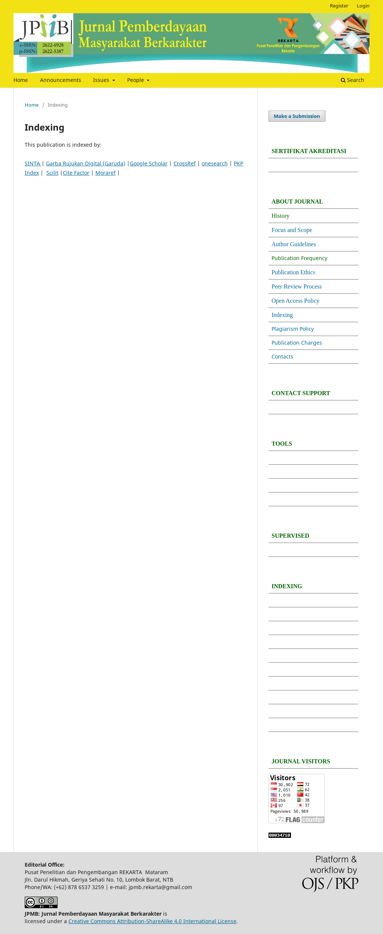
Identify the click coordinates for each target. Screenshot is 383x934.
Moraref (105, 172)
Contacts (283, 356)
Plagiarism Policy (293, 328)
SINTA (33, 163)
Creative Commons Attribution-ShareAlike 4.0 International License (152, 921)
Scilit (52, 172)
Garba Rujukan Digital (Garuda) (85, 163)
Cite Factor (76, 172)
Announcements (60, 79)
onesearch (215, 163)
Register (339, 5)
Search (352, 79)
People (136, 79)
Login (363, 5)
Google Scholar (149, 163)
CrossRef (185, 163)
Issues (102, 79)
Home (20, 79)
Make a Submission (297, 116)
